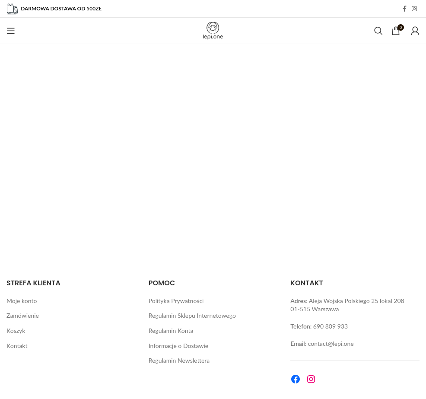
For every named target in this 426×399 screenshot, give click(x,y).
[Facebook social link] (404, 8)
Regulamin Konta (171, 330)
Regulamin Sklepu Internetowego (192, 315)
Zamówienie (22, 315)
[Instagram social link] (414, 8)
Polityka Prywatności (176, 300)
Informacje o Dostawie (178, 345)
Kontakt (17, 345)
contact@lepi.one (331, 343)
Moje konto (21, 300)
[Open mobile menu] (10, 30)
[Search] (378, 30)
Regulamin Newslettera (179, 360)
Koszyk (15, 330)
